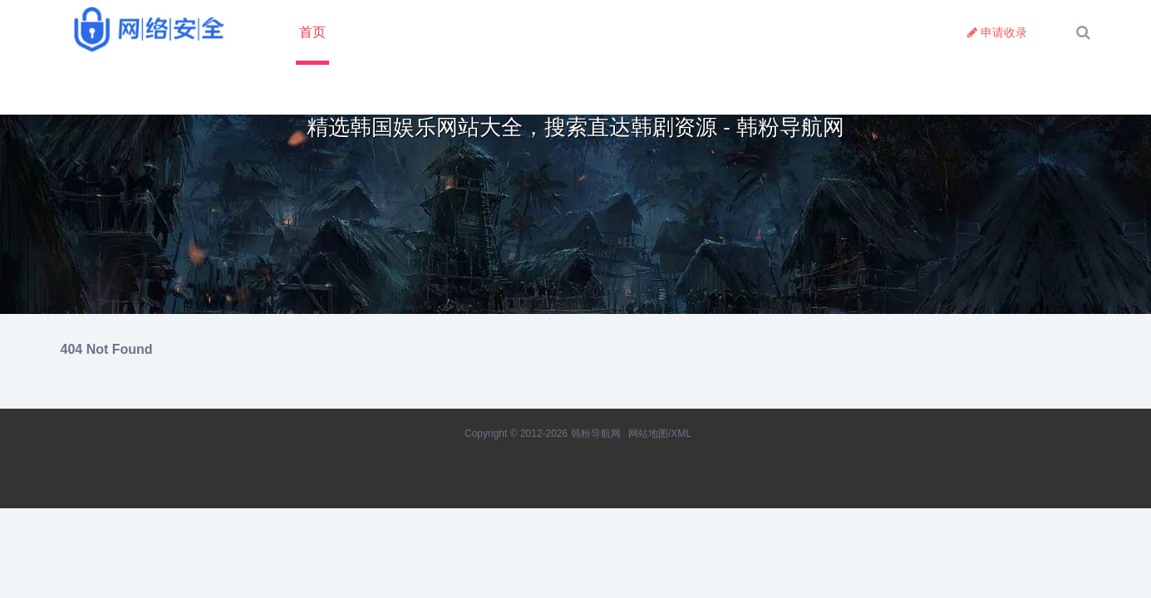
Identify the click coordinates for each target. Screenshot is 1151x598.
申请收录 (997, 32)
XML (681, 433)
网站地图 (648, 433)
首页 (312, 32)
